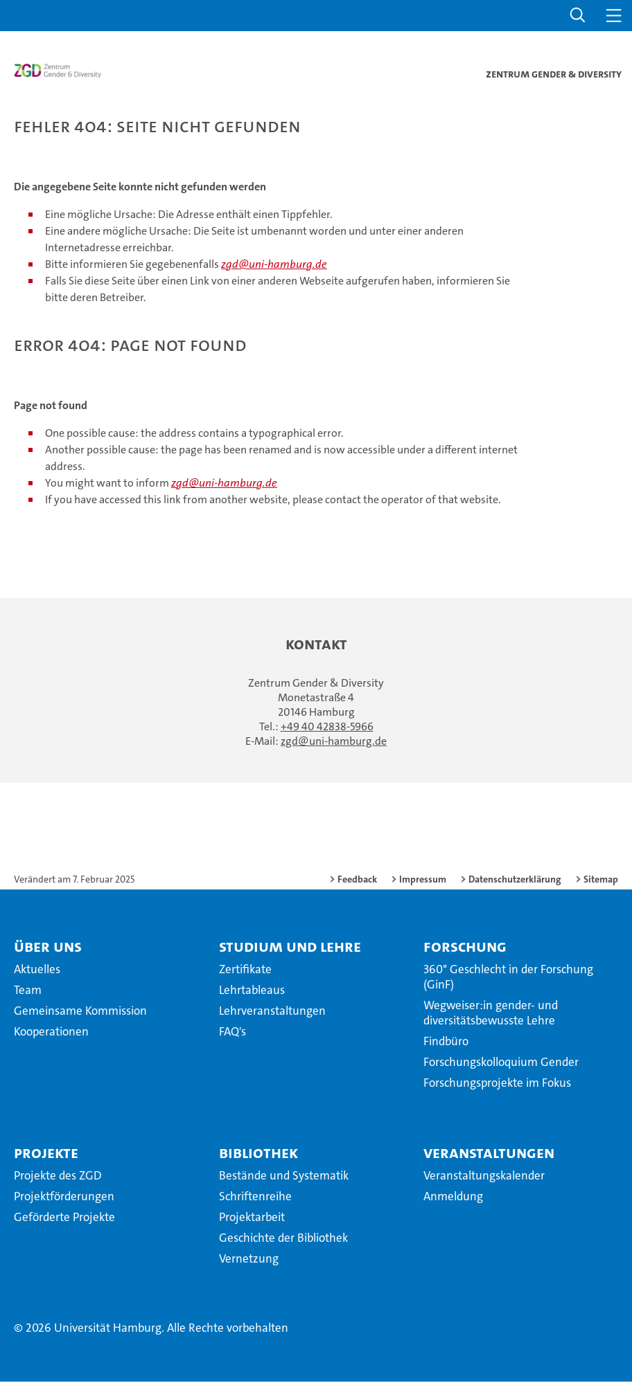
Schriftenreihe (255, 1197)
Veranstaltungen (488, 1154)
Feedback (357, 880)
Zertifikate (245, 970)
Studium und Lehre (290, 948)
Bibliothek (258, 1154)
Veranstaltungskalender (484, 1176)
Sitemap (600, 880)
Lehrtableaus (252, 991)
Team (28, 991)
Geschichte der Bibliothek (283, 1239)
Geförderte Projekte (64, 1218)
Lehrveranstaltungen (272, 1012)
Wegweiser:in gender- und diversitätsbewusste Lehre (490, 1014)
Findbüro (445, 1042)
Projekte (46, 1154)
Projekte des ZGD (58, 1176)
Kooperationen (51, 1032)
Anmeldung (453, 1197)
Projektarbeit (252, 1218)
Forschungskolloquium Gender (501, 1063)
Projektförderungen (64, 1197)
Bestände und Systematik (284, 1176)
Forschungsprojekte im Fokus (497, 1084)
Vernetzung (249, 1259)
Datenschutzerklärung (514, 880)
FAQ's (232, 1032)
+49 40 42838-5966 (327, 728)
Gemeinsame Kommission (80, 1012)
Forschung (465, 948)
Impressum (422, 880)
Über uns (48, 948)
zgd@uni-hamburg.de (274, 265)
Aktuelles (37, 970)
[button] (578, 15)
